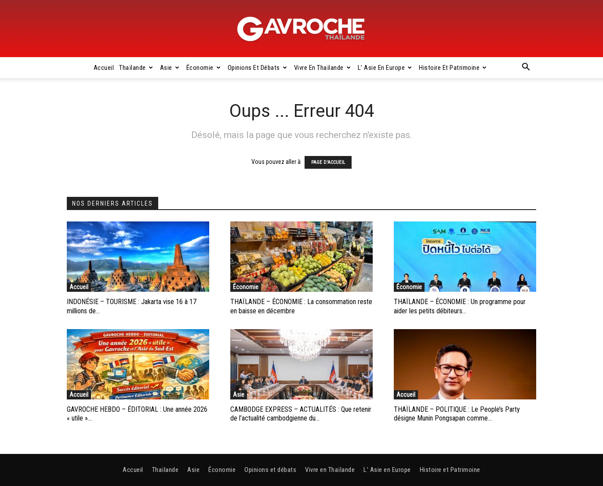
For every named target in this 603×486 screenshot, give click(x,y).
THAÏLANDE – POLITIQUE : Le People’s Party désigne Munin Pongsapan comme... (457, 414)
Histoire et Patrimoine (453, 68)
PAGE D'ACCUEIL (328, 162)
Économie (203, 68)
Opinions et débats (257, 68)
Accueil (104, 68)
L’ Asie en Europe (385, 68)
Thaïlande (136, 68)
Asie (170, 68)
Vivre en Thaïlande (322, 68)
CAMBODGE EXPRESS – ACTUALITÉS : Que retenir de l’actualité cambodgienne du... (300, 414)
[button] (525, 68)
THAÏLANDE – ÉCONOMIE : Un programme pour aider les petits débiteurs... (460, 306)
